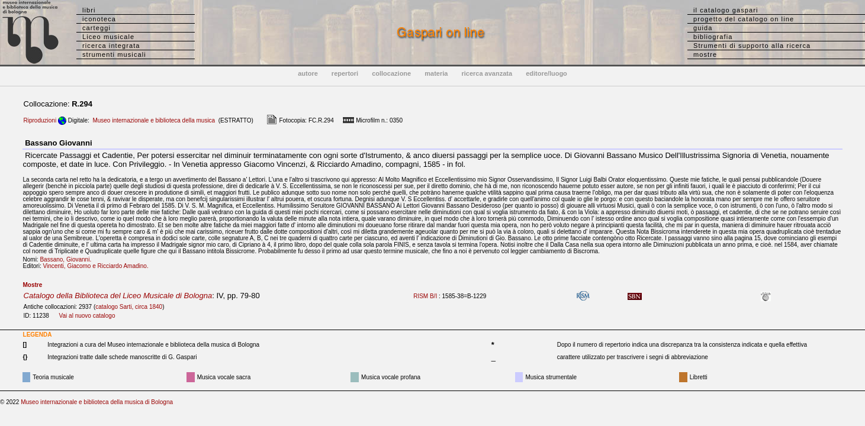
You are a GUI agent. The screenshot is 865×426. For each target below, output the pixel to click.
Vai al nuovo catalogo (87, 315)
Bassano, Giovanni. (68, 259)
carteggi (96, 27)
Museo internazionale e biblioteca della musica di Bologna (97, 402)
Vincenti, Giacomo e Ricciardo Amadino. (98, 266)
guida (702, 27)
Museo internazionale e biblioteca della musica (153, 120)
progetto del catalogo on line (743, 18)
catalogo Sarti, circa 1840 (128, 307)
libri (89, 10)
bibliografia (712, 36)
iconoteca (99, 18)
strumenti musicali (114, 54)
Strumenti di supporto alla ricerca (752, 45)
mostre (705, 54)
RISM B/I (425, 296)
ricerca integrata (111, 45)
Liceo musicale (108, 36)
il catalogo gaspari (725, 10)
